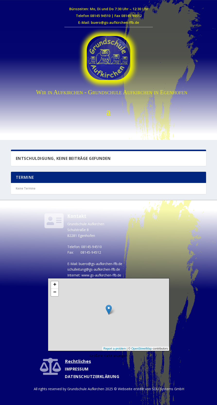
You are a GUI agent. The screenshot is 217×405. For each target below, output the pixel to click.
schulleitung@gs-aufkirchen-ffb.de (93, 269)
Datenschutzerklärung (92, 376)
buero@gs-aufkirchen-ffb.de (100, 263)
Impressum (77, 369)
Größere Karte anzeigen (108, 355)
